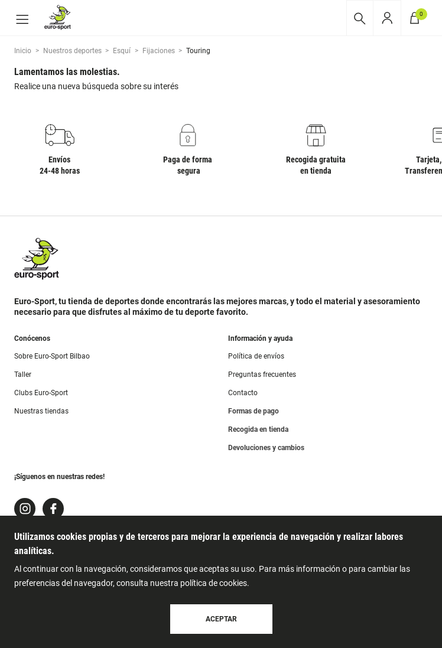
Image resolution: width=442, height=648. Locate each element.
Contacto (243, 393)
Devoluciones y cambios (266, 448)
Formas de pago (253, 411)
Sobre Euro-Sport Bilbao (52, 356)
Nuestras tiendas (41, 411)
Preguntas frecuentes (262, 374)
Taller (22, 374)
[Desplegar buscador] (359, 18)
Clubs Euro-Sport (41, 393)
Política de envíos (256, 356)
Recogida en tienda (258, 429)
